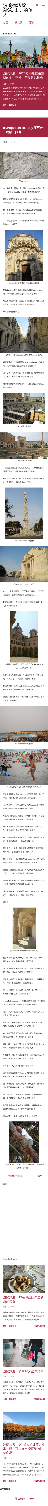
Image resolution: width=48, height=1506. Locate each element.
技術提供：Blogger (24, 1499)
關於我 (19, 22)
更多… (32, 22)
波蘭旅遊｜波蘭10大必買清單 (23, 1371)
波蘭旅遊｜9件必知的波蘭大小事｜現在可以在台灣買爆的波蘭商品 (24, 1448)
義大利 (11, 1175)
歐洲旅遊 (18, 1175)
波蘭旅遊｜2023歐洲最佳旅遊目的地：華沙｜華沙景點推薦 (23, 75)
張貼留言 (12, 105)
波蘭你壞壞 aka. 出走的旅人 (18, 10)
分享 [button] (5, 105)
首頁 (5, 22)
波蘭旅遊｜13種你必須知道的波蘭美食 (23, 1299)
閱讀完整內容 (39, 1325)
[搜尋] (37, 4)
